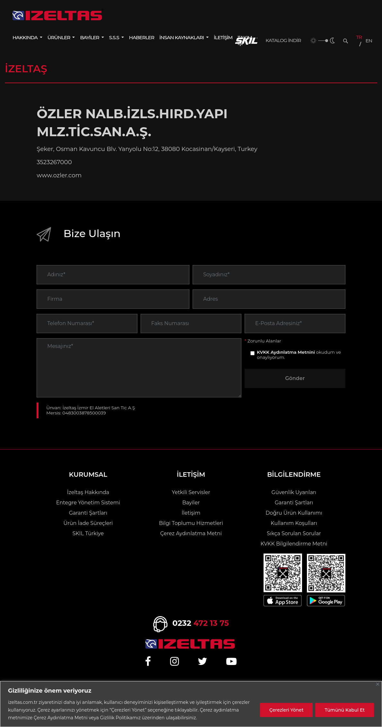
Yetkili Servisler (191, 492)
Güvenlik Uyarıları (294, 492)
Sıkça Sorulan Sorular (294, 533)
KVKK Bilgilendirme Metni (293, 544)
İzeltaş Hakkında (88, 492)
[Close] (377, 684)
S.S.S (114, 37)
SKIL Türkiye (88, 533)
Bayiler (191, 503)
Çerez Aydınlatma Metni (191, 533)
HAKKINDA (26, 37)
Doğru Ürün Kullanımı (293, 513)
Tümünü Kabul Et (345, 710)
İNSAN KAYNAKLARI (182, 37)
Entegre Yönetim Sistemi (88, 503)
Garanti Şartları (88, 513)
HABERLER (141, 37)
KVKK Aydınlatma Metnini (286, 362)
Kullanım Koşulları (294, 523)
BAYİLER (90, 37)
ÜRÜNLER (59, 37)
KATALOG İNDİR (283, 40)
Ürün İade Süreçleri (88, 523)
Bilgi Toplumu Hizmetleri (191, 523)
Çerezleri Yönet (286, 710)
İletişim (191, 513)
